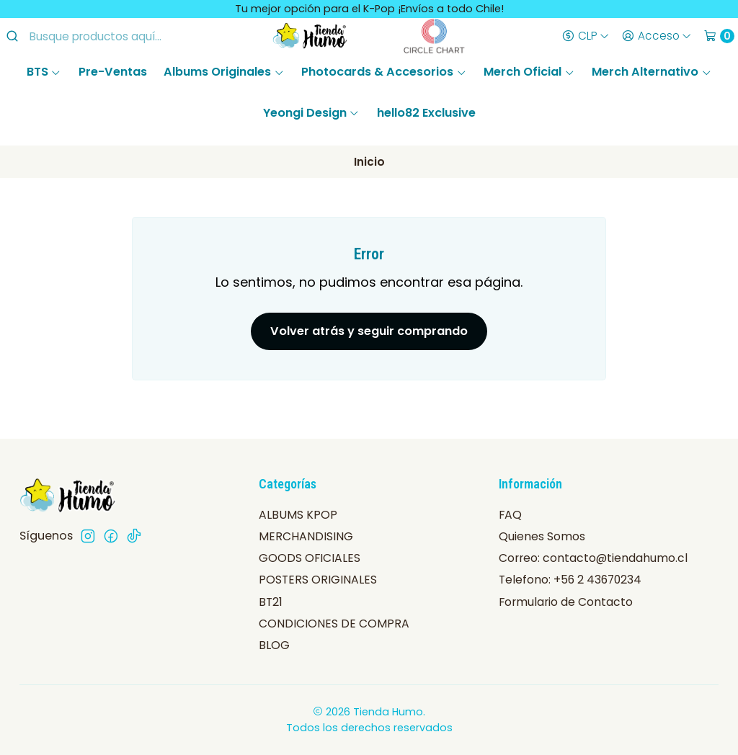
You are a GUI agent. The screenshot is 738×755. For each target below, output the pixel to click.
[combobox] (116, 36)
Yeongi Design (311, 112)
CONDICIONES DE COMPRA (334, 623)
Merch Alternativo (651, 71)
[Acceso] (656, 36)
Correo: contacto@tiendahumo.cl (593, 558)
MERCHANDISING (306, 536)
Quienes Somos (542, 536)
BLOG (274, 645)
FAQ (510, 514)
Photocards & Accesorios (383, 71)
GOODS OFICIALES (309, 558)
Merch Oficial (529, 71)
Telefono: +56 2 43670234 (570, 579)
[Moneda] (585, 36)
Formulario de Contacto (566, 602)
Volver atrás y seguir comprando (369, 331)
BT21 (271, 602)
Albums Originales (224, 71)
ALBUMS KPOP (298, 514)
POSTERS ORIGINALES (318, 579)
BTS (44, 71)
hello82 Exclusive (426, 112)
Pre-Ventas (113, 71)
